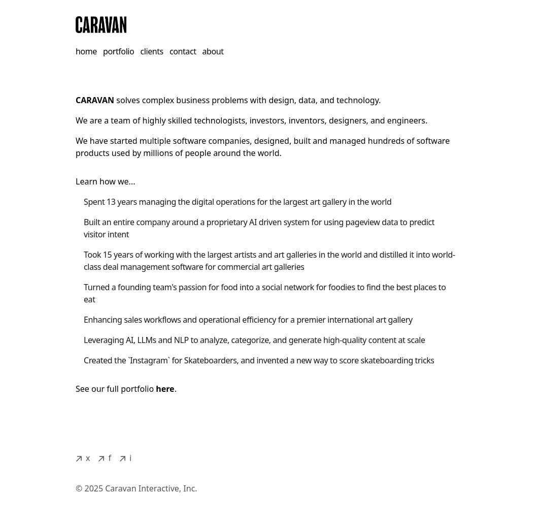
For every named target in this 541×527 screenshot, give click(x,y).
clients (151, 51)
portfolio (118, 51)
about (213, 51)
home (86, 51)
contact (183, 51)
